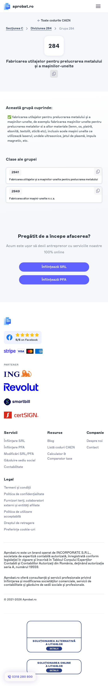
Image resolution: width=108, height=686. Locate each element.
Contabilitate (13, 467)
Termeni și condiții (17, 487)
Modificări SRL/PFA (19, 454)
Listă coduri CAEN (61, 447)
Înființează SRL (54, 267)
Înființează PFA (54, 279)
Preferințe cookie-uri (19, 529)
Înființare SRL (14, 441)
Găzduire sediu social (19, 460)
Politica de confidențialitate (24, 494)
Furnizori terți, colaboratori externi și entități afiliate (24, 503)
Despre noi (95, 441)
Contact (93, 447)
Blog (50, 441)
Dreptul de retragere (19, 523)
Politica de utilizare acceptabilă (18, 514)
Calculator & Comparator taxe (59, 456)
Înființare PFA (14, 447)
